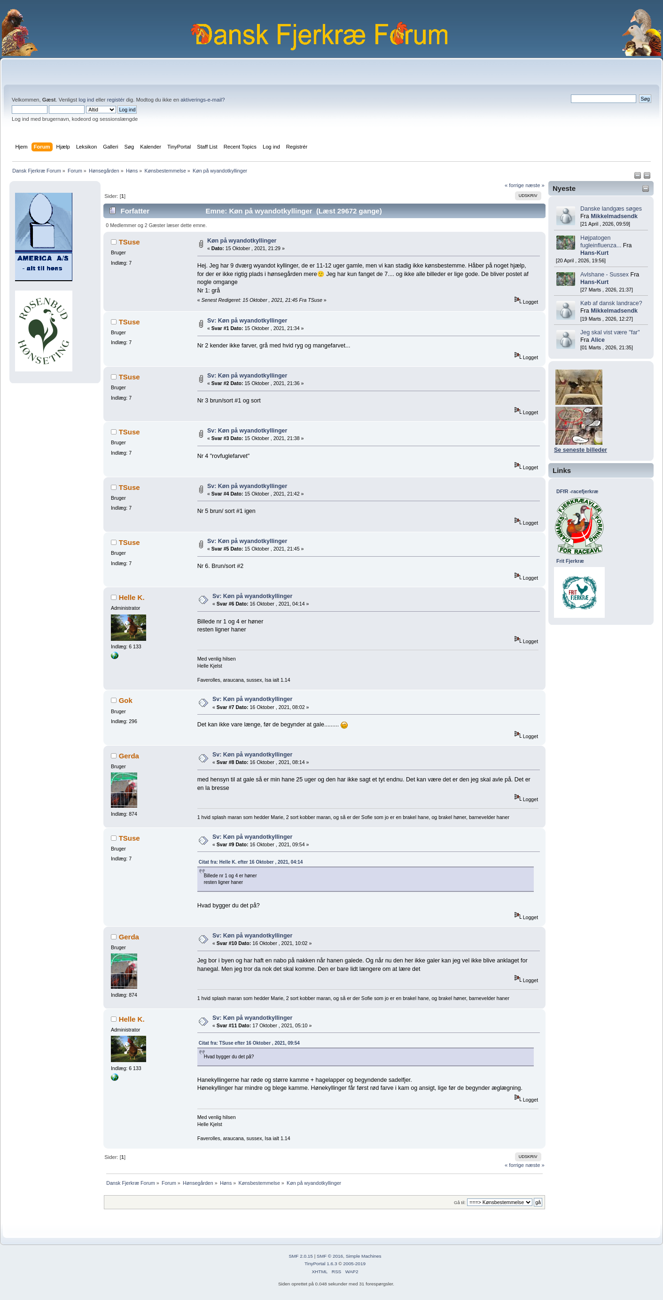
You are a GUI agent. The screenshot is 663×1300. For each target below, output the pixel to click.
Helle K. (132, 597)
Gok (126, 700)
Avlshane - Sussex (604, 274)
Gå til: (460, 1202)
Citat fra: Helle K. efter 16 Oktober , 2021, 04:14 (251, 862)
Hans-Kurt (594, 253)
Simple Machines (364, 1256)
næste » (535, 185)
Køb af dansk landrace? (611, 303)
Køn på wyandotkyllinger (242, 240)
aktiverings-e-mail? (202, 99)
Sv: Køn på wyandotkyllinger (247, 320)
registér (116, 99)
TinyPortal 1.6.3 (320, 1263)
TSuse (129, 242)
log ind (86, 99)
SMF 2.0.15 (301, 1256)
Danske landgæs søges (611, 208)
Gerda (129, 756)
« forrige (514, 185)
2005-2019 (354, 1263)
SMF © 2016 (330, 1256)
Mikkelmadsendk (614, 216)
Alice (598, 340)
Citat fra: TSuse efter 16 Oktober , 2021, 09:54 (249, 1043)
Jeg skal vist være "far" (610, 332)
